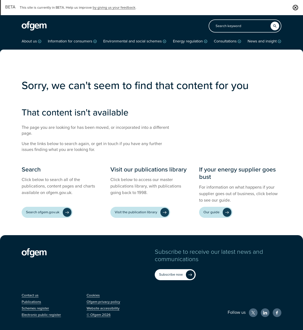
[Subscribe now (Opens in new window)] (175, 274)
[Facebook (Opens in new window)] (277, 312)
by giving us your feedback (114, 7)
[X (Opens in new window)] (253, 312)
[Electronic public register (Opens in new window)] (41, 315)
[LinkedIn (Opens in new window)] (265, 312)
